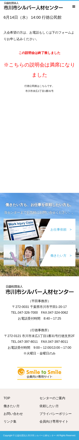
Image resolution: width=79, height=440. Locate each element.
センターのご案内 (52, 398)
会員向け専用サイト (54, 421)
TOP (7, 398)
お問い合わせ (13, 414)
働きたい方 (12, 406)
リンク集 (10, 421)
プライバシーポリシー (56, 414)
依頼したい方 (49, 406)
